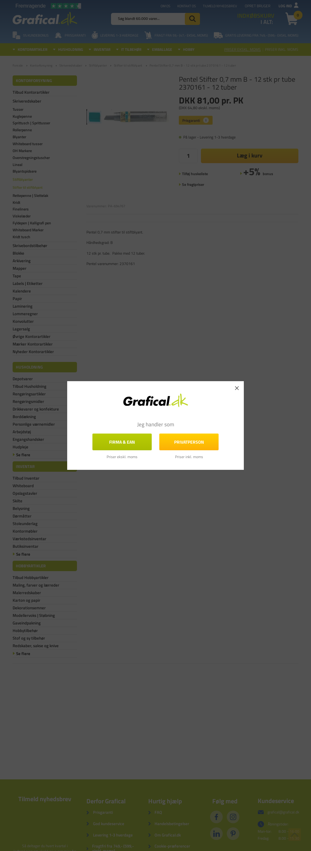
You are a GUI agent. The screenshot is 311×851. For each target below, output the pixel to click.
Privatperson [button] (189, 442)
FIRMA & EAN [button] (122, 442)
